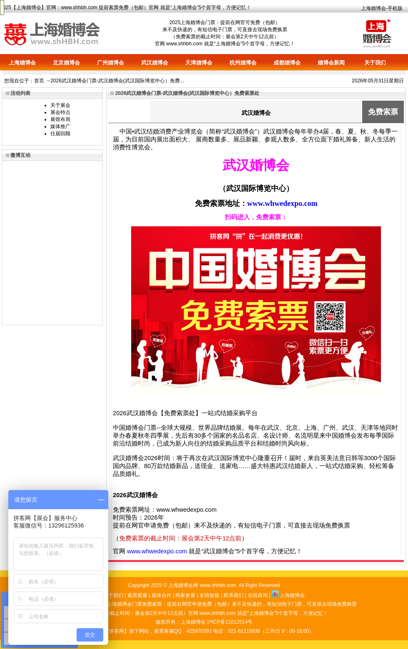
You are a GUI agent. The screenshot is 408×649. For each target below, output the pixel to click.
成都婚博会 (287, 62)
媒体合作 (162, 595)
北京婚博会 (66, 62)
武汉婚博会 (154, 62)
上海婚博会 (28, 7)
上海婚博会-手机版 (382, 8)
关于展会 (60, 105)
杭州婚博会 (242, 62)
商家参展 (185, 595)
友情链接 (209, 595)
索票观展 (137, 595)
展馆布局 (60, 119)
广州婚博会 (110, 62)
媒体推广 (60, 126)
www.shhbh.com (79, 7)
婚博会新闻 (331, 62)
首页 (39, 81)
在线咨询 (258, 595)
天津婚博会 (198, 62)
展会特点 (60, 112)
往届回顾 (60, 133)
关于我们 (375, 62)
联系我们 (234, 595)
